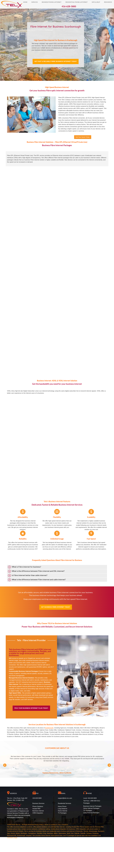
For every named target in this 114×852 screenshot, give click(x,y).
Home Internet (62, 811)
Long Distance (62, 808)
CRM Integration (38, 813)
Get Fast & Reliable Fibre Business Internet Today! (55, 61)
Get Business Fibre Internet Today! (55, 607)
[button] (4, 765)
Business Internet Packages (92, 806)
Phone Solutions (38, 806)
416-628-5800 (92, 798)
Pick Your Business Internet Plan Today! (31, 708)
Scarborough (49, 728)
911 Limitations (63, 824)
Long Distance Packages (91, 812)
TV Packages (62, 813)
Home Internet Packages (91, 808)
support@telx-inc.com (65, 798)
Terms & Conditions (51, 824)
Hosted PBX (36, 808)
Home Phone (62, 806)
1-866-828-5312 (95, 801)
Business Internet (38, 811)
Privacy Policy (39, 824)
